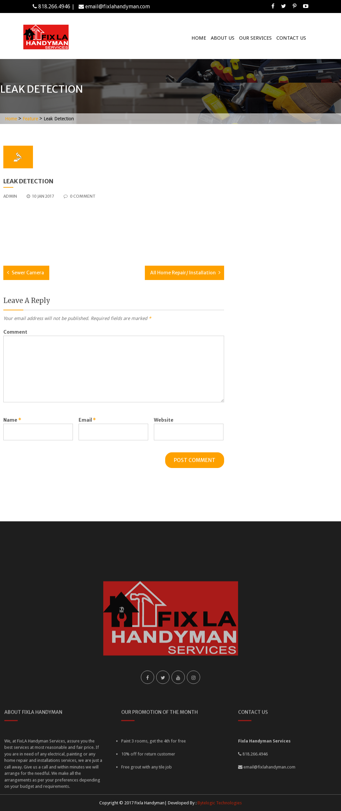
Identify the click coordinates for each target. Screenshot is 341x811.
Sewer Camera (28, 273)
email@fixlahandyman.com (117, 6)
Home (198, 38)
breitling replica (21, 221)
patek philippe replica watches (38, 235)
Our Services (255, 38)
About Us (222, 38)
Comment (15, 332)
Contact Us (291, 38)
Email (87, 420)
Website (163, 420)
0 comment (80, 196)
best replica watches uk (30, 207)
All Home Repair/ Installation (183, 273)
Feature (30, 118)
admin (10, 196)
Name (12, 420)
